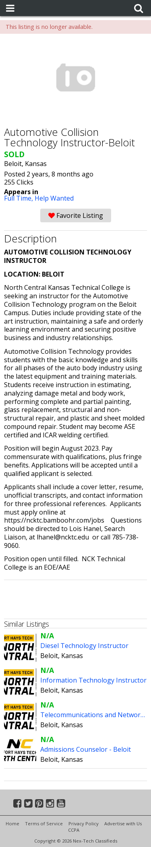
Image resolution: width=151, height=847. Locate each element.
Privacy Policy (83, 823)
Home (12, 823)
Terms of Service (44, 823)
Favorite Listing (75, 215)
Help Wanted (54, 198)
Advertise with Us (123, 823)
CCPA (73, 830)
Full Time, (19, 198)
